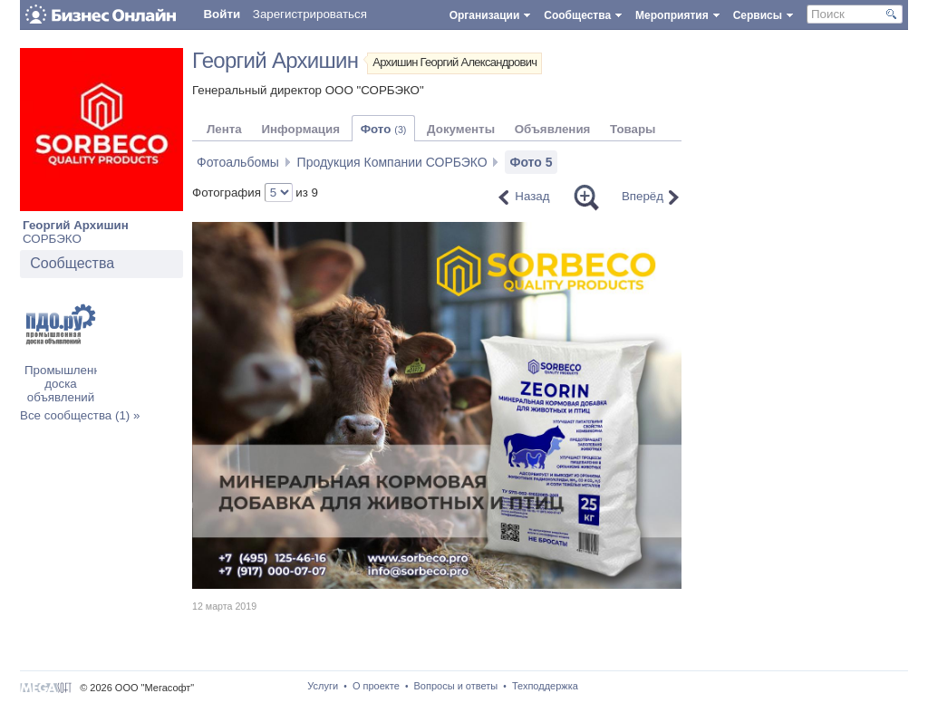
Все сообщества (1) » (80, 415)
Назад (532, 196)
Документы (461, 129)
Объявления (553, 129)
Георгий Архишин (76, 225)
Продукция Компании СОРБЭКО (392, 162)
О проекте (376, 685)
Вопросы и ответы (456, 685)
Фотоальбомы (238, 162)
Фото (384, 129)
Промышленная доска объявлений (68, 383)
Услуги (322, 685)
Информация (300, 129)
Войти (221, 14)
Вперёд (642, 196)
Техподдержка (545, 685)
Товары (632, 129)
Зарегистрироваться (310, 14)
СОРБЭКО (52, 239)
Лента (224, 129)
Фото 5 (530, 162)
